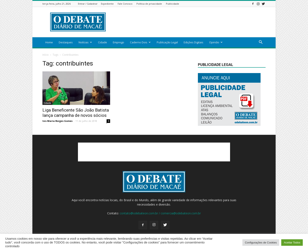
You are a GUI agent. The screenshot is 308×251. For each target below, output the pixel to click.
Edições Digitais (193, 42)
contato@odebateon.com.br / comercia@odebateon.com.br (160, 213)
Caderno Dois (140, 42)
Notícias (85, 42)
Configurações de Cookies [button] (261, 242)
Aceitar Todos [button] (292, 242)
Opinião (216, 42)
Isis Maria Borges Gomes (57, 120)
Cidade (102, 42)
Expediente (107, 3)
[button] (261, 43)
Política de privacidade (149, 3)
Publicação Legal (167, 42)
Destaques (66, 42)
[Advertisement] (189, 22)
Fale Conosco (125, 3)
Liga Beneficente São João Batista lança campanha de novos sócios (75, 113)
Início (45, 55)
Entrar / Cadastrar (88, 3)
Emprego (118, 42)
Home (49, 42)
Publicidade (172, 3)
